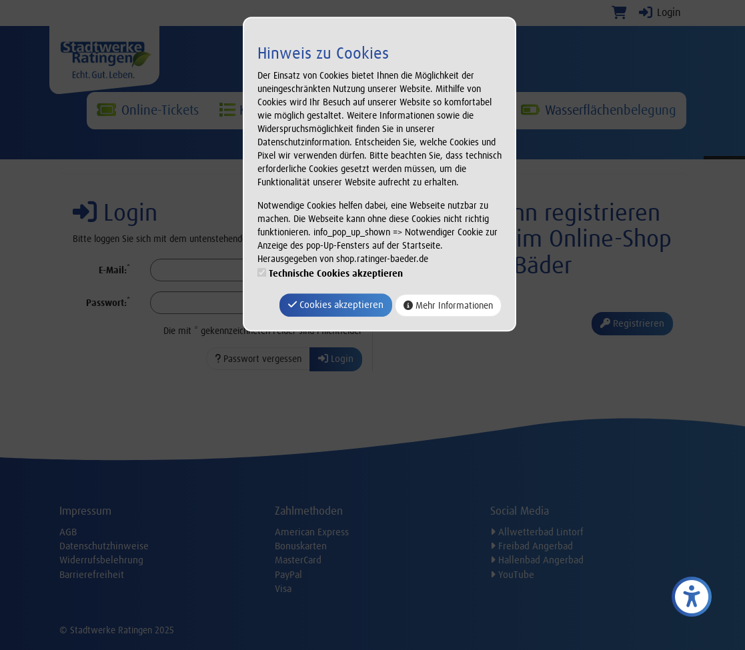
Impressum (85, 510)
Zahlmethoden (309, 510)
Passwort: (108, 302)
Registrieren (632, 323)
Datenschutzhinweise (104, 546)
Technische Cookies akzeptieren (336, 273)
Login (659, 12)
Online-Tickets (148, 110)
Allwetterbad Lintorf (537, 532)
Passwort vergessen (258, 359)
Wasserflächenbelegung (598, 110)
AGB (68, 532)
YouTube (512, 574)
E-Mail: (114, 269)
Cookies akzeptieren (336, 304)
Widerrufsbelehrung (101, 560)
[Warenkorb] (619, 12)
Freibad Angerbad (531, 546)
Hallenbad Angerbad (537, 560)
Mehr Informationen (448, 305)
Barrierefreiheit (91, 574)
